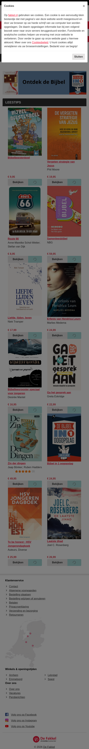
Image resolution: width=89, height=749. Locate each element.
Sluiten (78, 56)
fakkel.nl (13, 15)
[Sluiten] (84, 6)
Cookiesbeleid (40, 42)
